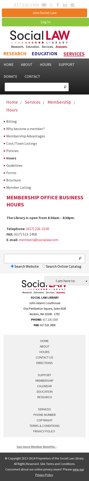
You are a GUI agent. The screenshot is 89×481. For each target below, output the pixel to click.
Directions (44, 363)
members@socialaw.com (38, 239)
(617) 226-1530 (37, 228)
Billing (11, 121)
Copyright (45, 420)
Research (15, 54)
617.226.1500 (50, 319)
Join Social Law (44, 12)
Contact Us (44, 357)
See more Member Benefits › (36, 447)
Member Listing (18, 187)
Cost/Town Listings (21, 143)
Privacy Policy (44, 431)
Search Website (25, 266)
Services (74, 54)
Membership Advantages (25, 136)
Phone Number (44, 415)
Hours (45, 64)
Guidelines (14, 165)
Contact (32, 76)
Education (44, 54)
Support (67, 64)
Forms (11, 172)
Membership (59, 102)
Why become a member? (25, 128)
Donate (10, 76)
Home (9, 64)
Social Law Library (44, 39)
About (27, 64)
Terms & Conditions (45, 426)
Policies (12, 150)
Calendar (44, 386)
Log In (45, 21)
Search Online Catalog (61, 266)
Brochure (13, 180)
